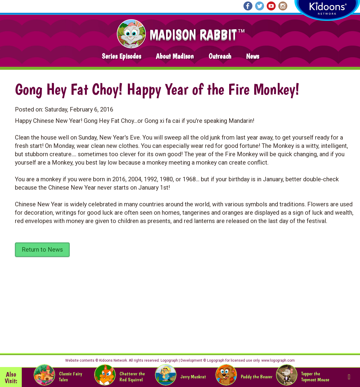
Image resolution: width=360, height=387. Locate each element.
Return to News (42, 249)
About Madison (175, 56)
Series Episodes (121, 56)
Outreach (220, 56)
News (252, 56)
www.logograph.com (277, 360)
